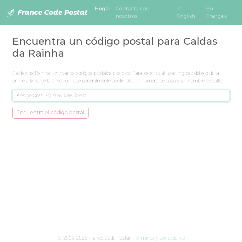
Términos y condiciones (160, 238)
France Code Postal (46, 13)
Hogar (104, 8)
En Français (216, 12)
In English (185, 12)
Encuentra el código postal (50, 112)
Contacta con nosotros (132, 12)
